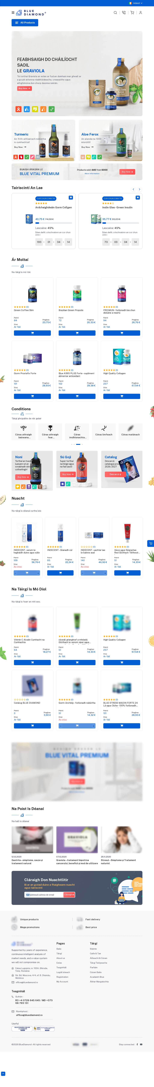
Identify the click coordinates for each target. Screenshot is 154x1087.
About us (61, 993)
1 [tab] (71, 458)
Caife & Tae (96, 988)
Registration (62, 1011)
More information (77, 821)
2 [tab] (75, 458)
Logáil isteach (63, 1007)
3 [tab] (80, 458)
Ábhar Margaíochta (96, 1018)
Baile (59, 983)
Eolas (59, 997)
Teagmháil (61, 1002)
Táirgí (59, 988)
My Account (62, 1016)
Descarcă (115, 488)
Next (139, 187)
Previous (130, 187)
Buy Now (27, 88)
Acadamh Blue (97, 1011)
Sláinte (93, 983)
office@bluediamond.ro (28, 1017)
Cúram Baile (96, 1007)
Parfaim (94, 1002)
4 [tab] (82, 458)
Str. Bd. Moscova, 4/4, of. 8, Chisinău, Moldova (29, 1011)
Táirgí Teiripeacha (99, 997)
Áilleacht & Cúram (99, 993)
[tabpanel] (23, 444)
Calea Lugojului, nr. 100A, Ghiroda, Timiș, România (32, 1004)
